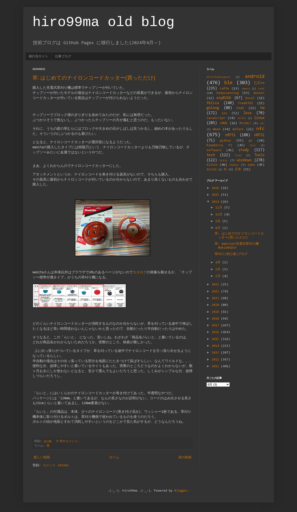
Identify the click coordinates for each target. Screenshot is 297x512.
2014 (216, 346)
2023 (216, 284)
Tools (259, 155)
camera (245, 89)
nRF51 (230, 135)
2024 (216, 202)
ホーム (114, 457)
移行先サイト (38, 56)
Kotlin (242, 118)
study (244, 150)
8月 (218, 228)
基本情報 (212, 169)
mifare (238, 129)
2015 (216, 339)
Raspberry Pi (219, 145)
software (214, 150)
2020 (216, 305)
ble (228, 83)
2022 (216, 291)
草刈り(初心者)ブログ (231, 254)
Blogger (180, 490)
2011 (216, 366)
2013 (216, 352)
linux (259, 118)
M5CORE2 (245, 123)
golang (213, 108)
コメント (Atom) (56, 465)
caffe (224, 88)
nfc (260, 129)
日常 (238, 169)
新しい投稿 (42, 457)
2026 (216, 188)
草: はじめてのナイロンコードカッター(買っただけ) (93, 78)
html (240, 108)
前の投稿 (184, 457)
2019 (216, 312)
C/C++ (259, 83)
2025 (216, 195)
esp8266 (223, 98)
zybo (251, 165)
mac (262, 123)
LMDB (223, 123)
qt (250, 140)
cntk (261, 88)
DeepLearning (227, 93)
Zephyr (234, 165)
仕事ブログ (63, 56)
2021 (216, 298)
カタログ (140, 272)
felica (213, 103)
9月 (218, 221)
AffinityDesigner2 (218, 77)
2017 (216, 325)
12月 (219, 207)
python (225, 140)
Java (247, 113)
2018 (216, 318)
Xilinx (212, 165)
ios (224, 113)
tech (211, 155)
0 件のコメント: (68, 441)
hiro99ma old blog (103, 22)
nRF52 (259, 135)
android (255, 76)
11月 (219, 214)
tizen (238, 155)
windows (244, 160)
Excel (250, 98)
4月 (218, 262)
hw (262, 108)
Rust (253, 145)
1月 (218, 276)
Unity (224, 160)
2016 (216, 332)
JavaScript (216, 118)
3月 (218, 269)
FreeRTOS (245, 103)
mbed (216, 129)
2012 (216, 359)
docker (259, 93)
